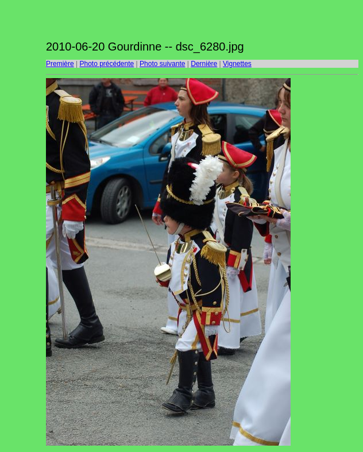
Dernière (204, 64)
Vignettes (237, 64)
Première (60, 64)
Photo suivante (162, 64)
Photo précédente (106, 64)
